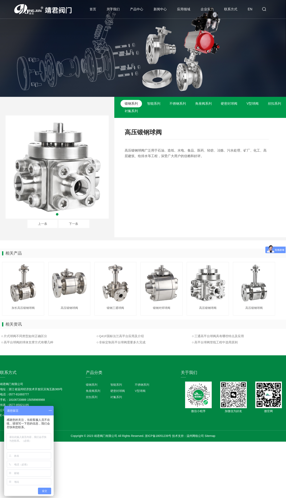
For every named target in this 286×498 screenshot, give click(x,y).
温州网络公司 (195, 436)
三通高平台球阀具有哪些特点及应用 (219, 336)
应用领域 (183, 9)
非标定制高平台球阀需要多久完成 (122, 342)
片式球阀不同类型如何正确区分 (25, 336)
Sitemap (210, 436)
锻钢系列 (131, 103)
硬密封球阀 (229, 103)
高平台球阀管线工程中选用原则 (216, 342)
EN (250, 9)
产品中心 (136, 9)
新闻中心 (160, 9)
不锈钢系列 (177, 103)
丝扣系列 (274, 103)
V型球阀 (253, 103)
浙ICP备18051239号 (158, 436)
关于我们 (113, 9)
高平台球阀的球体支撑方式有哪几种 (28, 342)
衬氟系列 (131, 111)
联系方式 (230, 9)
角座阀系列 (203, 103)
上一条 (42, 223)
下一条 (73, 223)
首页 (93, 9)
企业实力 (207, 9)
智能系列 (153, 103)
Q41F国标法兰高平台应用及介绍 (121, 336)
